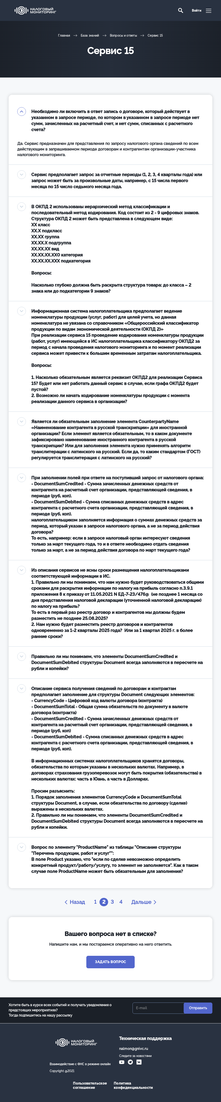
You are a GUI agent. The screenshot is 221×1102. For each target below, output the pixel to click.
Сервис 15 (155, 35)
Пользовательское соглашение (90, 1085)
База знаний (90, 35)
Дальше (144, 902)
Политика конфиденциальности (131, 1085)
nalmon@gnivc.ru (133, 1049)
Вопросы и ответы (123, 35)
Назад (74, 902)
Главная (64, 35)
